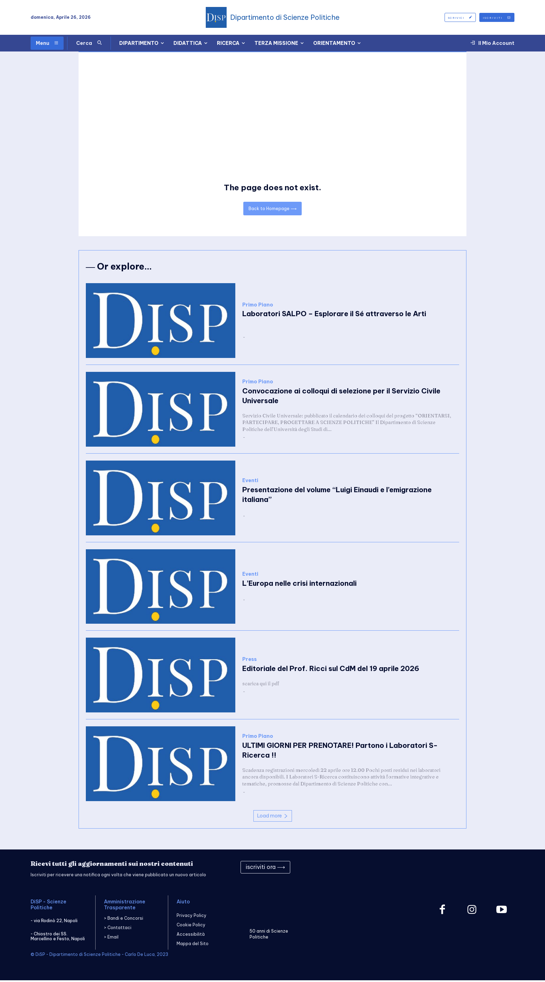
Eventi (250, 482)
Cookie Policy (191, 926)
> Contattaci (117, 929)
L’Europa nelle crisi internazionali (299, 584)
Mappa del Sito (193, 945)
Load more (272, 817)
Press (249, 661)
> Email (111, 938)
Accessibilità (191, 935)
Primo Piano (257, 306)
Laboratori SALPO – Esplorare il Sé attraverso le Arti (334, 315)
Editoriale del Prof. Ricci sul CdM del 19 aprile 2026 (330, 669)
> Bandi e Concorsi (123, 920)
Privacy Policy (191, 916)
